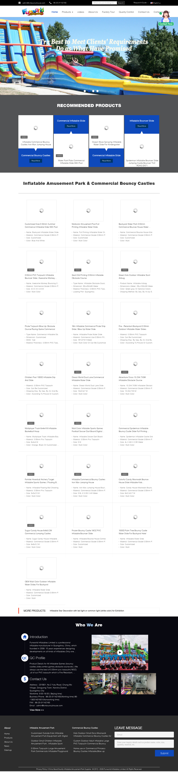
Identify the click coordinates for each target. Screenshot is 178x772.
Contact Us (143, 11)
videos (80, 11)
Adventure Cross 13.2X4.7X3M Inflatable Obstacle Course (132, 378)
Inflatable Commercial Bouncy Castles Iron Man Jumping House (36, 143)
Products (66, 11)
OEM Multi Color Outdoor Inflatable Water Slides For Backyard (40, 583)
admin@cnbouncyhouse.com (33, 3)
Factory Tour (108, 11)
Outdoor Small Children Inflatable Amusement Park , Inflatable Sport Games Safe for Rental (46, 742)
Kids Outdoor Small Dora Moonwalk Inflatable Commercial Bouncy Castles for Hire (92, 735)
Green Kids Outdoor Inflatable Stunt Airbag (134, 276)
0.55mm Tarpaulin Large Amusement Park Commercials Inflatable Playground (49, 749)
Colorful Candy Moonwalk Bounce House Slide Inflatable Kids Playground (133, 481)
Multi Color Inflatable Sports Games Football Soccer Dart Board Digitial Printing (87, 430)
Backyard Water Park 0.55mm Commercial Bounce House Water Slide (133, 225)
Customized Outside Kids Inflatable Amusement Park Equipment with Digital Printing (49, 735)
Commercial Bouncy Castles (35, 155)
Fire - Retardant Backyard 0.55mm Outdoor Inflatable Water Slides (134, 327)
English (156, 3)
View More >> (37, 709)
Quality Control (126, 11)
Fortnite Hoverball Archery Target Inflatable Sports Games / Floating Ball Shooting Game (41, 481)
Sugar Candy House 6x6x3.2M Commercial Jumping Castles (38, 532)
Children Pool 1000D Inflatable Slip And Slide (40, 378)
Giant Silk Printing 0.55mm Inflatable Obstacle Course (88, 276)
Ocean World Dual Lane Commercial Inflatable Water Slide (88, 378)
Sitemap (8, 750)
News (6, 746)
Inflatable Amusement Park (42, 728)
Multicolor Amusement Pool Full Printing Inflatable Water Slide (85, 225)
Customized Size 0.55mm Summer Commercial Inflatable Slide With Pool (41, 225)
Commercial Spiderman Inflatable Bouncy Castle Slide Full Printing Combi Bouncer (133, 430)
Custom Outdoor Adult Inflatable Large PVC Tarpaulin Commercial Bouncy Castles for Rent (91, 742)
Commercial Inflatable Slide (71, 120)
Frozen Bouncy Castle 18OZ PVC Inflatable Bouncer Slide (86, 532)
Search (121, 3)
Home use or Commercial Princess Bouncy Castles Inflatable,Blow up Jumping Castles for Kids (89, 750)
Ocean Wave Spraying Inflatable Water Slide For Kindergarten (106, 143)
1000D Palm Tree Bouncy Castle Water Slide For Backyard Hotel (133, 532)
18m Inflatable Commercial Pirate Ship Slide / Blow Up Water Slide (89, 327)
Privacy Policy (41, 769)
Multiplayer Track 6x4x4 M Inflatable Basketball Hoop (41, 429)
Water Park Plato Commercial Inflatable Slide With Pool (71, 161)
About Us (93, 11)
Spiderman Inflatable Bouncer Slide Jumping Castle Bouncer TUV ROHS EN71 (142, 163)
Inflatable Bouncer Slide (142, 120)
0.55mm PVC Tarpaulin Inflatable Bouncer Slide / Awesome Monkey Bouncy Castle (40, 276)
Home (55, 11)
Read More (36, 161)
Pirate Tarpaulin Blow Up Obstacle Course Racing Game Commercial (40, 327)
